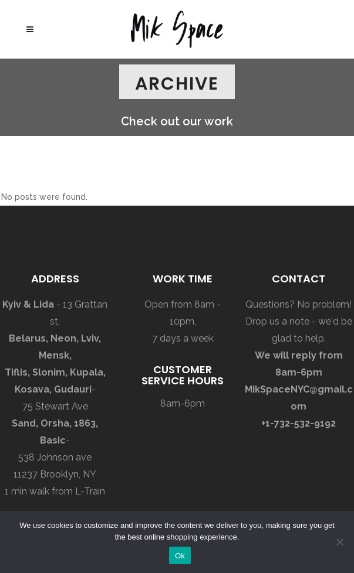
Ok (180, 555)
